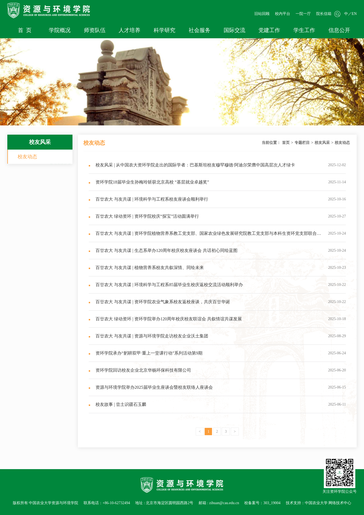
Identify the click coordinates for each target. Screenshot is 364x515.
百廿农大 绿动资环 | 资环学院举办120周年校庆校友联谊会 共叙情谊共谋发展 (165, 319)
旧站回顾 (262, 14)
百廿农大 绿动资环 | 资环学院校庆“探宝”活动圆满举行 (144, 216)
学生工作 (304, 30)
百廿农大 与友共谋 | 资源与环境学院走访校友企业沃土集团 (148, 336)
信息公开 (339, 30)
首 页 (24, 30)
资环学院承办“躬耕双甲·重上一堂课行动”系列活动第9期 (145, 353)
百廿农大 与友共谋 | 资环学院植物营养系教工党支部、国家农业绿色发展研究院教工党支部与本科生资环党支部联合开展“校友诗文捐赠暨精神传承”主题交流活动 (205, 236)
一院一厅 (303, 14)
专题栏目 (302, 143)
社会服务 (199, 30)
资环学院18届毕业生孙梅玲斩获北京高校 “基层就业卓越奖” (149, 182)
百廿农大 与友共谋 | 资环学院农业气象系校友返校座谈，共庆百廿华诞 (159, 301)
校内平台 (282, 14)
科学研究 (164, 30)
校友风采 (322, 143)
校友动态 (27, 156)
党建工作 (269, 30)
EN (354, 14)
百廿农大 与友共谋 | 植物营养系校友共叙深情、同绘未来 (146, 267)
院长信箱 (323, 14)
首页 (286, 143)
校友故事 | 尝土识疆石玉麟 (117, 404)
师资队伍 (95, 30)
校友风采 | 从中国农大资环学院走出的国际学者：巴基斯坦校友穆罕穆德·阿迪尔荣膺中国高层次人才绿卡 (192, 165)
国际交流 (234, 30)
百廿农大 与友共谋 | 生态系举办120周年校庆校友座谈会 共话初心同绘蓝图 (163, 250)
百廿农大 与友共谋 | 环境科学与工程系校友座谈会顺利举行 (148, 199)
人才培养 (129, 30)
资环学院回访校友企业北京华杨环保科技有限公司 (140, 370)
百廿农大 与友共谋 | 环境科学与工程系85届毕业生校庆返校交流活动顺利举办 (166, 284)
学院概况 (60, 30)
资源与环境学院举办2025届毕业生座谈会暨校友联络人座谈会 (151, 387)
